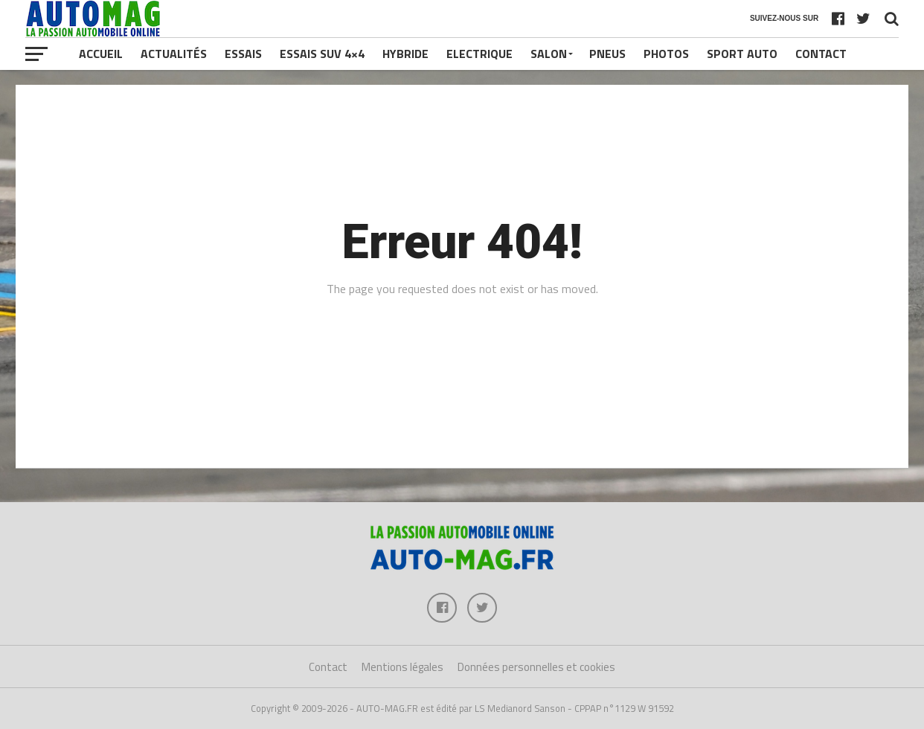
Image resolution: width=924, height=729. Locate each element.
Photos (666, 53)
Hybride (405, 53)
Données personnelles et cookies (536, 666)
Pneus (607, 53)
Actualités (174, 53)
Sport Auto (742, 53)
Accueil (101, 53)
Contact (821, 53)
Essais (243, 53)
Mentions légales (402, 666)
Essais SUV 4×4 (322, 53)
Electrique (479, 53)
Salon (548, 53)
